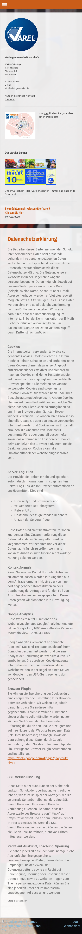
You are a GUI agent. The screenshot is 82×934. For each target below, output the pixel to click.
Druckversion (13, 922)
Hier (46, 113)
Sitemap (31, 922)
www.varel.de (12, 216)
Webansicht (72, 926)
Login (76, 922)
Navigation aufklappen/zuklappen (41, 4)
